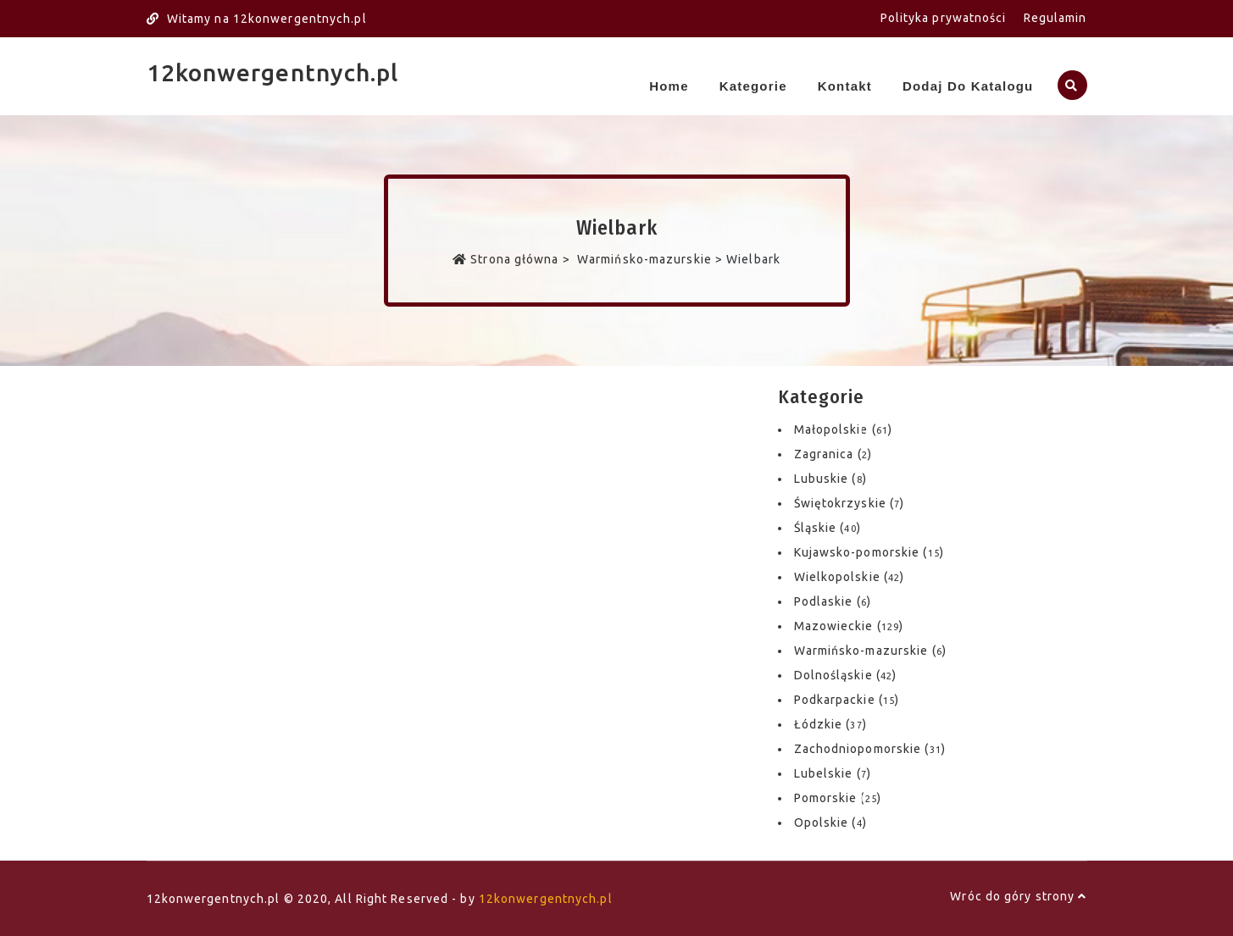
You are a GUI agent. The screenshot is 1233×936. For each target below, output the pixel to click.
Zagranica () (833, 454)
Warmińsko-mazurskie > (650, 259)
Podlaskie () (832, 601)
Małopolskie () (843, 429)
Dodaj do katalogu (968, 86)
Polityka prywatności (943, 18)
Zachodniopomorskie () (870, 749)
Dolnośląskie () (845, 675)
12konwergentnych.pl (273, 72)
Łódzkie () (830, 724)
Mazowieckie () (849, 626)
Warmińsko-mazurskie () (870, 650)
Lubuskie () (830, 478)
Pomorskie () (837, 798)
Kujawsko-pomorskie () (869, 552)
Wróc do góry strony (1018, 896)
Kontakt (845, 86)
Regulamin (1055, 18)
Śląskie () (827, 527)
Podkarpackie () (847, 699)
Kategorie (753, 86)
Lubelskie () (832, 773)
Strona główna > (513, 259)
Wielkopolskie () (849, 577)
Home (668, 86)
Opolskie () (830, 822)
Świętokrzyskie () (849, 503)
